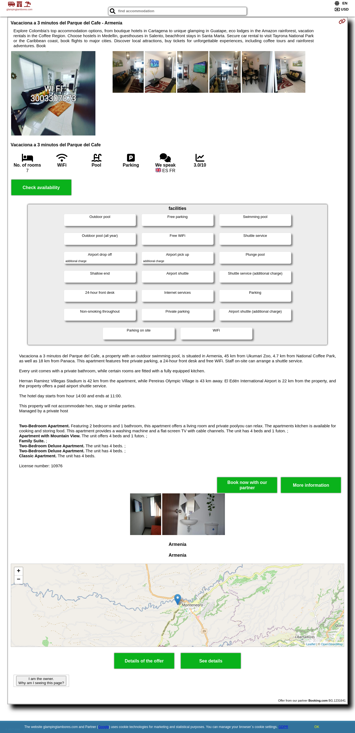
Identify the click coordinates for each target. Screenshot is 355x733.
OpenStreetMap (332, 644)
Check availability (41, 187)
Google (103, 727)
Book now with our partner (247, 485)
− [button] (18, 580)
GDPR (283, 727)
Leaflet (311, 644)
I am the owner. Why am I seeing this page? (41, 681)
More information (311, 485)
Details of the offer (144, 661)
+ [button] (18, 571)
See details (210, 661)
